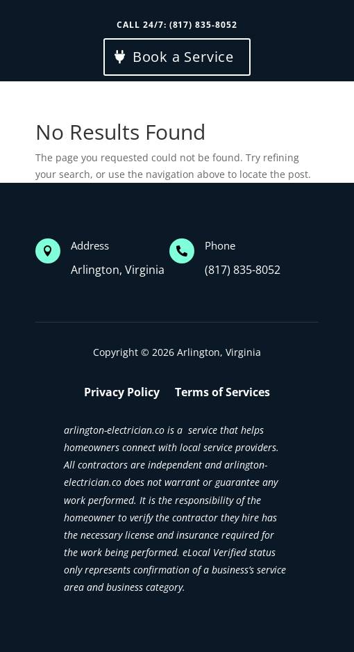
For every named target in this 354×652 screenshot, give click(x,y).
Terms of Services (222, 393)
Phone (220, 245)
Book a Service (183, 56)
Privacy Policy (122, 393)
